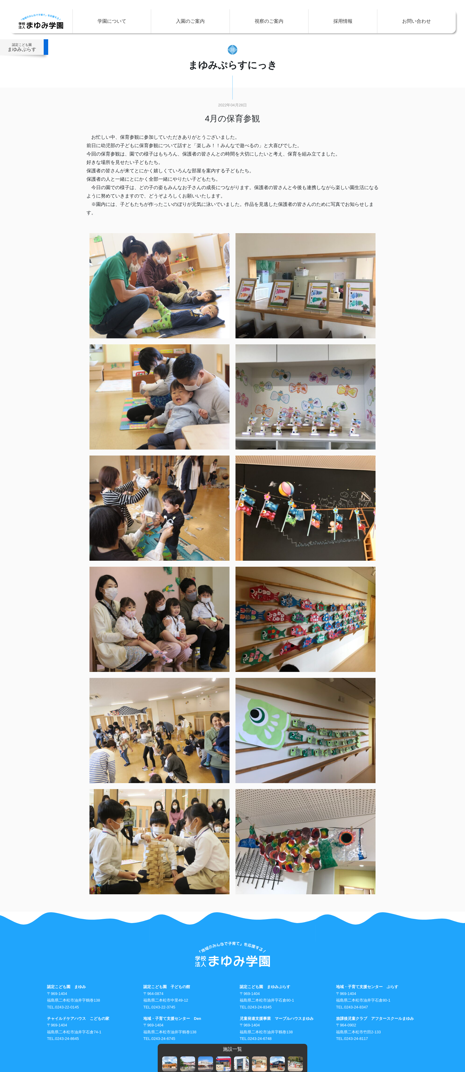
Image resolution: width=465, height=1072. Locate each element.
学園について (112, 21)
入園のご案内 (190, 21)
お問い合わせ (416, 21)
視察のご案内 (269, 21)
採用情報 (342, 21)
